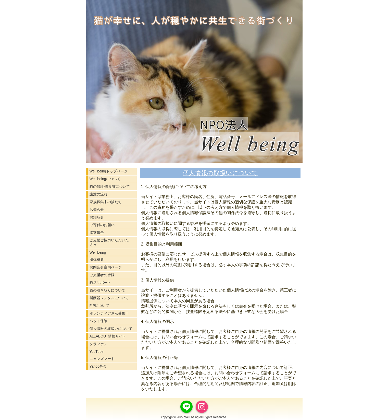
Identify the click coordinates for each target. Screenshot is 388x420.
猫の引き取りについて (107, 290)
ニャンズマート (102, 359)
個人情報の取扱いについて (111, 328)
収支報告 (97, 232)
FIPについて (99, 306)
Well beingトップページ (109, 171)
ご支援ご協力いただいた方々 (109, 242)
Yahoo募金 (98, 366)
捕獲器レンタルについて (109, 298)
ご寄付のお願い (102, 225)
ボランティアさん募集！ (109, 313)
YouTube (97, 351)
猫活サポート (100, 283)
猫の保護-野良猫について (110, 186)
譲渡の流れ (98, 194)
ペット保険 (98, 321)
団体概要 (97, 260)
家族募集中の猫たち (106, 202)
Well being (98, 252)
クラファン (98, 344)
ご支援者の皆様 (102, 275)
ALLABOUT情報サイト (108, 336)
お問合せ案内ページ (106, 267)
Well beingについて (105, 179)
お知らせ (97, 209)
